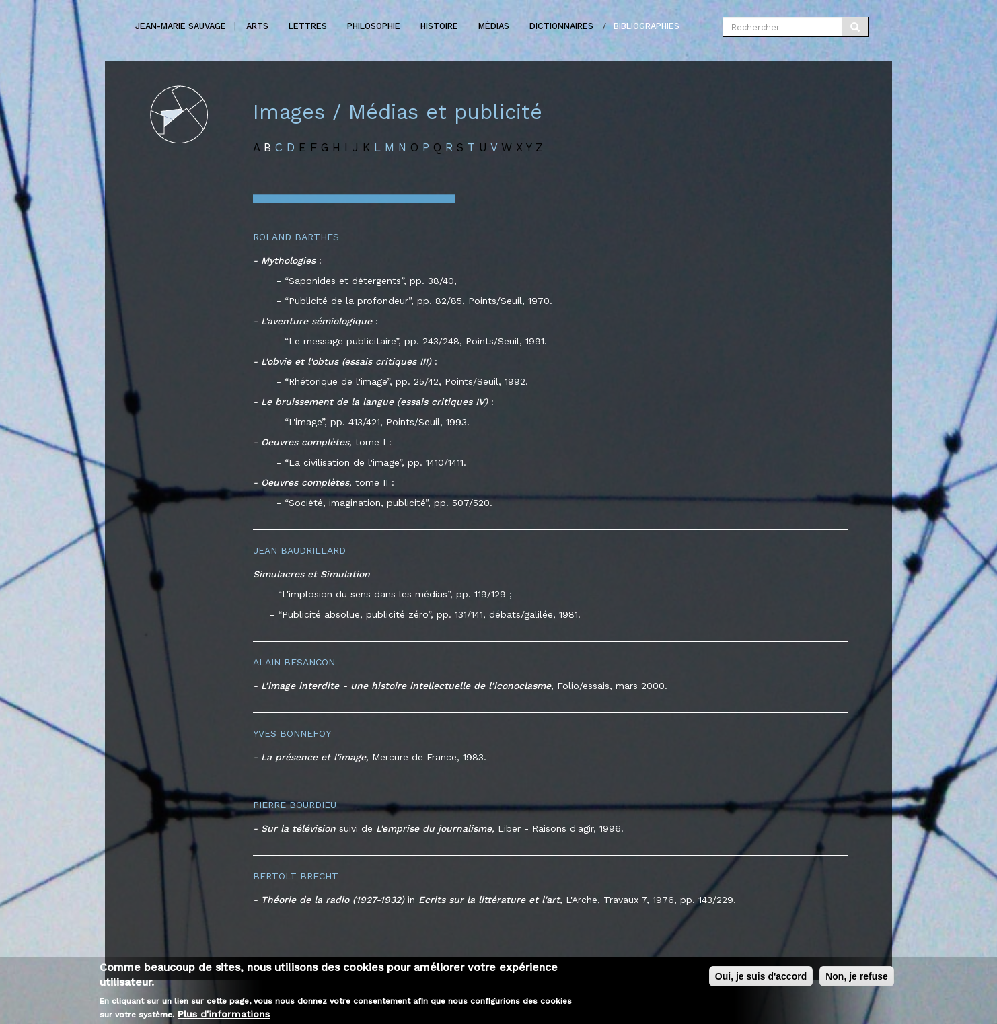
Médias (493, 26)
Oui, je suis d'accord (761, 980)
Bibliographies (646, 26)
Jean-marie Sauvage (180, 26)
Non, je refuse (856, 980)
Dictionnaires (561, 26)
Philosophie (373, 26)
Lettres (308, 26)
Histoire (439, 26)
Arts (257, 26)
